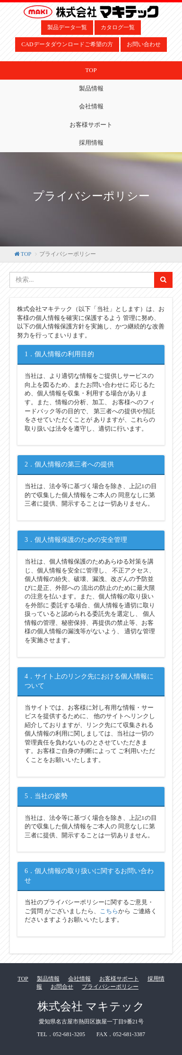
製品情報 (91, 88)
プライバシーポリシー (110, 986)
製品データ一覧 (67, 27)
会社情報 (91, 106)
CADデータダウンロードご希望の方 (67, 44)
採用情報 (91, 142)
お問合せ (62, 986)
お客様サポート (91, 124)
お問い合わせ (144, 44)
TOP (90, 70)
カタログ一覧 (118, 27)
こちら (109, 911)
